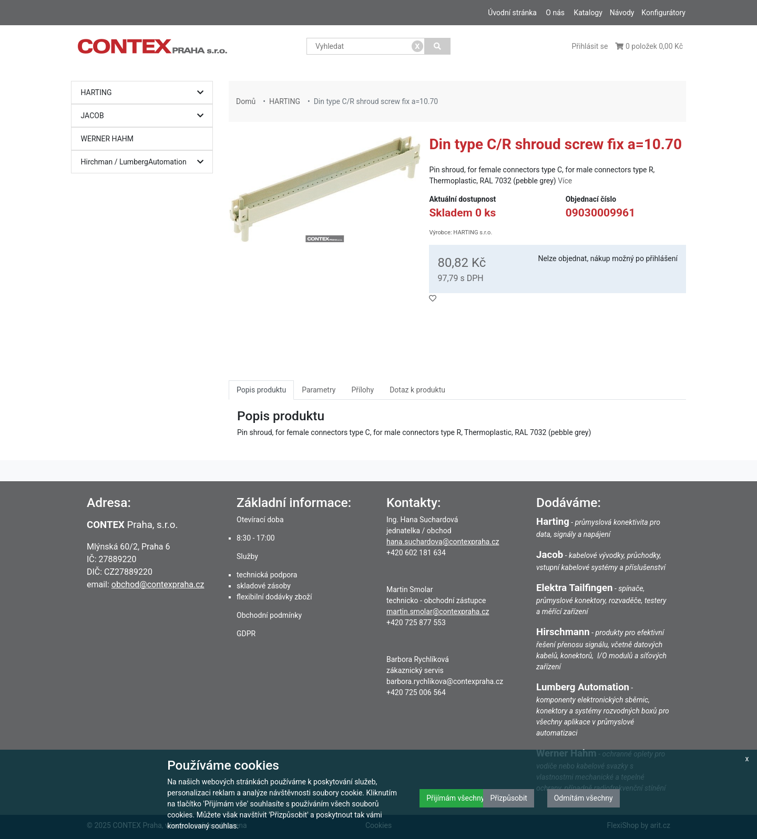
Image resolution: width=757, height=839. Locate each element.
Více (565, 181)
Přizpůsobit (508, 798)
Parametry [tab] (318, 390)
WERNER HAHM (107, 138)
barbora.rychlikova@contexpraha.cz (444, 681)
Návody (622, 12)
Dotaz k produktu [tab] (417, 390)
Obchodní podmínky (269, 615)
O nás (555, 12)
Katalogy (588, 12)
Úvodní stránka (512, 12)
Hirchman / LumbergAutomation (145, 162)
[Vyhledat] (438, 46)
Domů (245, 101)
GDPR (246, 633)
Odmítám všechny (583, 798)
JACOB (145, 116)
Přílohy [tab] (362, 390)
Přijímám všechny (455, 798)
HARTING (145, 92)
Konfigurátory (663, 12)
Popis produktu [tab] (261, 390)
